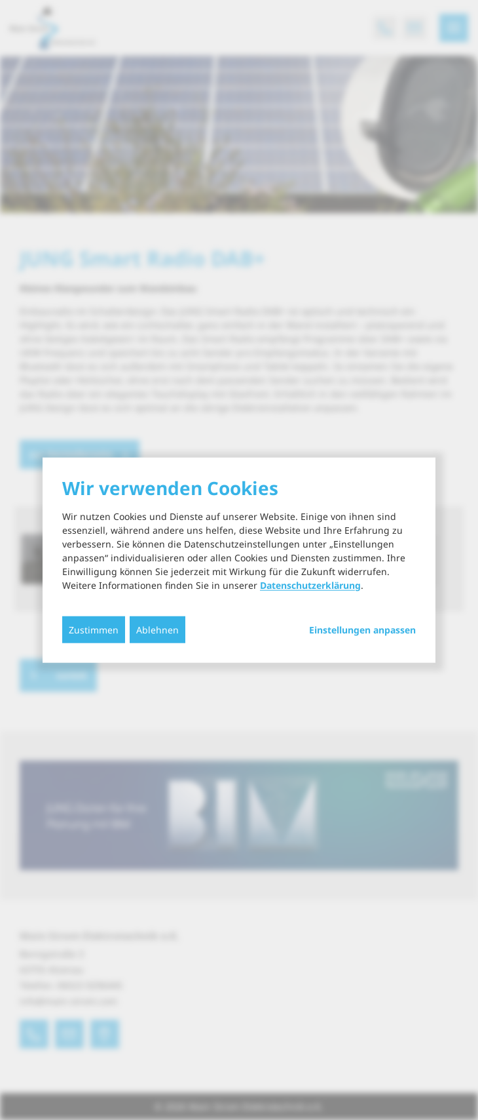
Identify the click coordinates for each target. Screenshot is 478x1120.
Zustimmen (94, 629)
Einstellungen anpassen (362, 629)
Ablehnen (157, 629)
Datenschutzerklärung (310, 584)
